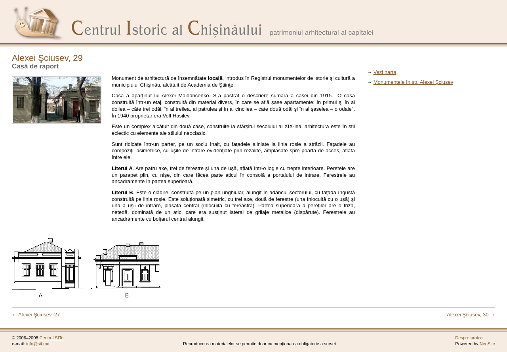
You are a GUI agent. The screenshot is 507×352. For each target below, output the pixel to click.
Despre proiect (469, 337)
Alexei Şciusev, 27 (39, 315)
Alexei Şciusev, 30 (467, 315)
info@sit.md (38, 343)
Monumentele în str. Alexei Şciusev (414, 82)
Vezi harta (385, 72)
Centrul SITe (52, 337)
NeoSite (487, 343)
